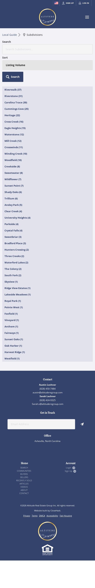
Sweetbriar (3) (13, 237)
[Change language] (56, 3)
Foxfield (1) (11, 313)
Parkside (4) (11, 224)
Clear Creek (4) (13, 211)
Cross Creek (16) (14, 121)
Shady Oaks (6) (13, 192)
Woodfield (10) (13, 160)
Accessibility (52, 515)
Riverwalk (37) (13, 89)
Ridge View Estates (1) (17, 288)
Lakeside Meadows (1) (18, 294)
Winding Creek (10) (16, 153)
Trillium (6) (11, 198)
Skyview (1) (11, 281)
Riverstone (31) (14, 96)
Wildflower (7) (13, 179)
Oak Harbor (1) (13, 345)
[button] (12, 77)
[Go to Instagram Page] (47, 453)
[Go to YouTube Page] (55, 453)
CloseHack (55, 510)
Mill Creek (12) (13, 141)
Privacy (26, 515)
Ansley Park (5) (13, 205)
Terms (35, 515)
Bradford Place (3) (15, 243)
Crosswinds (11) (14, 147)
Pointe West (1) (14, 307)
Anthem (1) (11, 326)
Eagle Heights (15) (15, 128)
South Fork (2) (13, 275)
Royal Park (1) (13, 301)
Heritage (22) (12, 115)
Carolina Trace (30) (16, 102)
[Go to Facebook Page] (39, 453)
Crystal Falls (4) (13, 230)
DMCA (42, 515)
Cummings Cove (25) (17, 109)
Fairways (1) (12, 333)
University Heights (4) (17, 217)
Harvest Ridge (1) (15, 352)
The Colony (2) (13, 269)
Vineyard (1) (12, 320)
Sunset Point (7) (14, 185)
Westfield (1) (12, 358)
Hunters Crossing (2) (17, 249)
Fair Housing (66, 515)
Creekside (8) (12, 166)
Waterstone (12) (14, 134)
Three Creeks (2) (14, 256)
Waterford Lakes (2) (16, 262)
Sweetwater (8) (14, 173)
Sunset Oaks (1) (14, 339)
